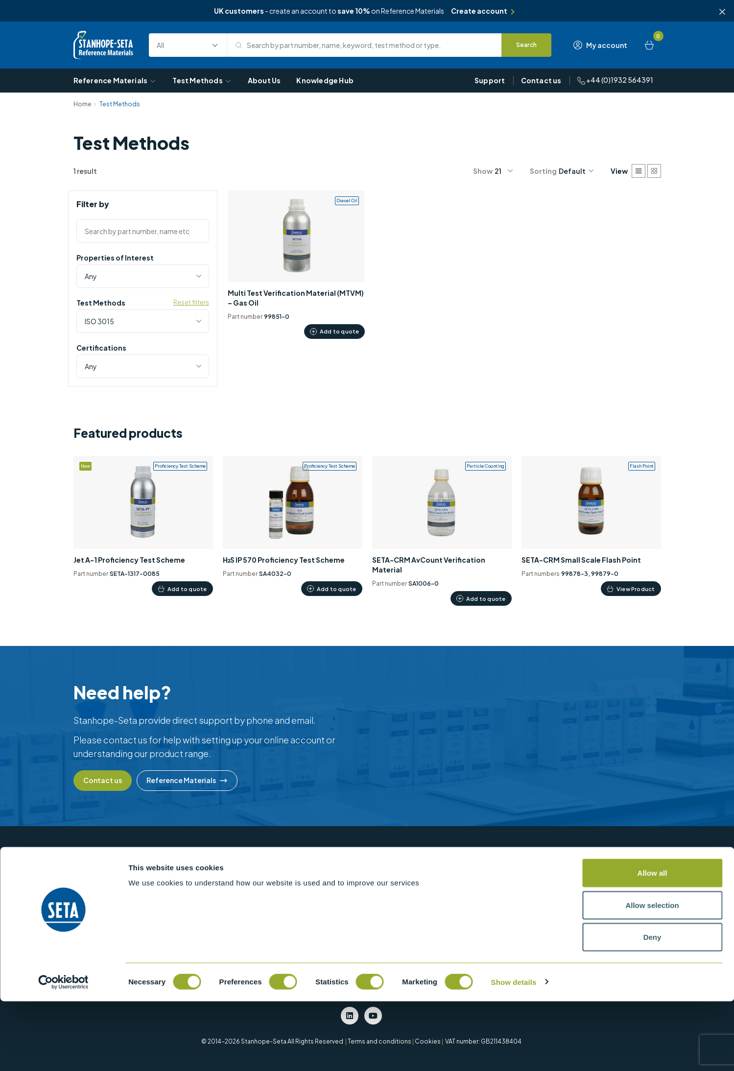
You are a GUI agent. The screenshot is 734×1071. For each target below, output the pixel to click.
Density (333, 888)
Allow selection (652, 975)
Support (489, 80)
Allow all (652, 942)
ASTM (508, 874)
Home (82, 104)
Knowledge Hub (325, 80)
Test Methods (202, 80)
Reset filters (191, 302)
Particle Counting (436, 888)
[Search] (527, 45)
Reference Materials (115, 80)
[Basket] (649, 45)
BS (504, 888)
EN (504, 903)
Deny (652, 1006)
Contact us (541, 80)
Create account (479, 10)
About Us (264, 80)
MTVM (419, 874)
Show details (514, 1051)
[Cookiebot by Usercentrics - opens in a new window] (63, 1052)
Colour (332, 874)
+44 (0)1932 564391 (615, 80)
